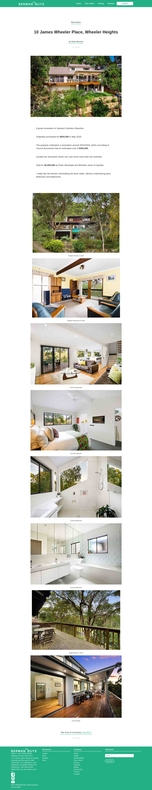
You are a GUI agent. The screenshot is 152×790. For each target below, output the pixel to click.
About (76, 753)
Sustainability (79, 758)
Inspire (45, 753)
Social (76, 756)
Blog (44, 756)
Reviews (111, 3)
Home (78, 3)
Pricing (101, 3)
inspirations (86, 732)
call (34, 769)
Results (45, 758)
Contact (125, 3)
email (29, 769)
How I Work (89, 3)
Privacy (76, 772)
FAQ (44, 760)
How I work (78, 760)
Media (76, 767)
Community (78, 769)
